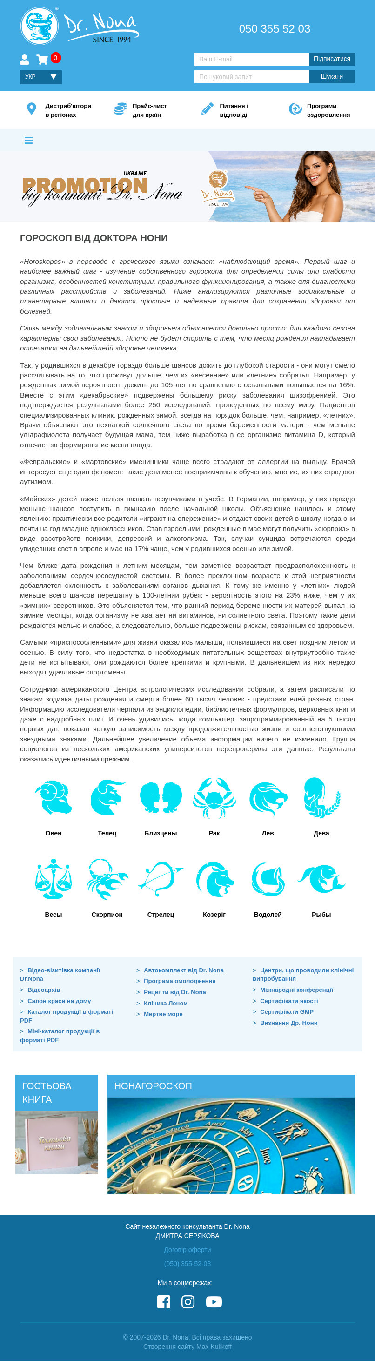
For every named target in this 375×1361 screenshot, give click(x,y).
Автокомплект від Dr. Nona (184, 970)
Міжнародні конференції (296, 990)
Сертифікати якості (289, 1000)
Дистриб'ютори (68, 111)
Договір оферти (187, 1249)
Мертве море (163, 1014)
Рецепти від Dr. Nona (175, 992)
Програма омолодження (180, 981)
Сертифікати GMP (287, 1012)
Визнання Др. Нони (288, 1022)
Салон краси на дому (59, 1000)
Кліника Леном (166, 1003)
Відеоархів (43, 990)
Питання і (240, 111)
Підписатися (331, 59)
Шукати (332, 77)
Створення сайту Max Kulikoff (187, 1347)
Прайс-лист (153, 111)
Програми (327, 111)
